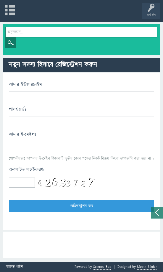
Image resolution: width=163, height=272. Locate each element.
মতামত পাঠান (14, 267)
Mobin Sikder (147, 266)
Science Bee (102, 266)
